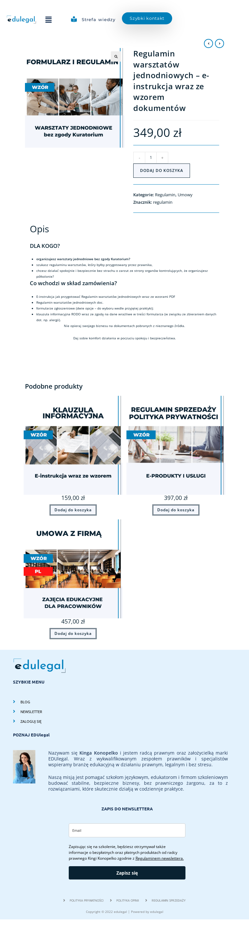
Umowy (185, 195)
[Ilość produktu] (151, 158)
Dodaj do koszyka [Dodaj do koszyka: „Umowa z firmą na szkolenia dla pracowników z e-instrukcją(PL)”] (73, 633)
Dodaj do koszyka (161, 170)
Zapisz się (127, 873)
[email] (127, 830)
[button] (48, 19)
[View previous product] (208, 43)
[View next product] (219, 43)
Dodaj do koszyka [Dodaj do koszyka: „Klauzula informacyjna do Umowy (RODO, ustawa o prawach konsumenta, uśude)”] (73, 510)
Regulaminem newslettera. (160, 858)
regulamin (162, 202)
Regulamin (165, 195)
